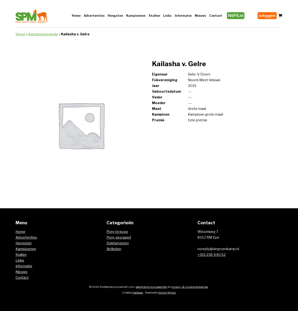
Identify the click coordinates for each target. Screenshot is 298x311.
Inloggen (267, 15)
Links (167, 15)
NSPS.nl (235, 15)
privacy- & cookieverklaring (189, 287)
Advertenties (94, 15)
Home (76, 15)
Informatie (183, 15)
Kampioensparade (43, 34)
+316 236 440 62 (211, 254)
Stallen (154, 15)
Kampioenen (136, 15)
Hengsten (115, 15)
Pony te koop (117, 232)
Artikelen (114, 249)
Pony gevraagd (119, 237)
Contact (215, 15)
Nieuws (200, 15)
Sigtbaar (137, 292)
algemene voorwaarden (151, 287)
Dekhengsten (118, 243)
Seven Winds (167, 292)
